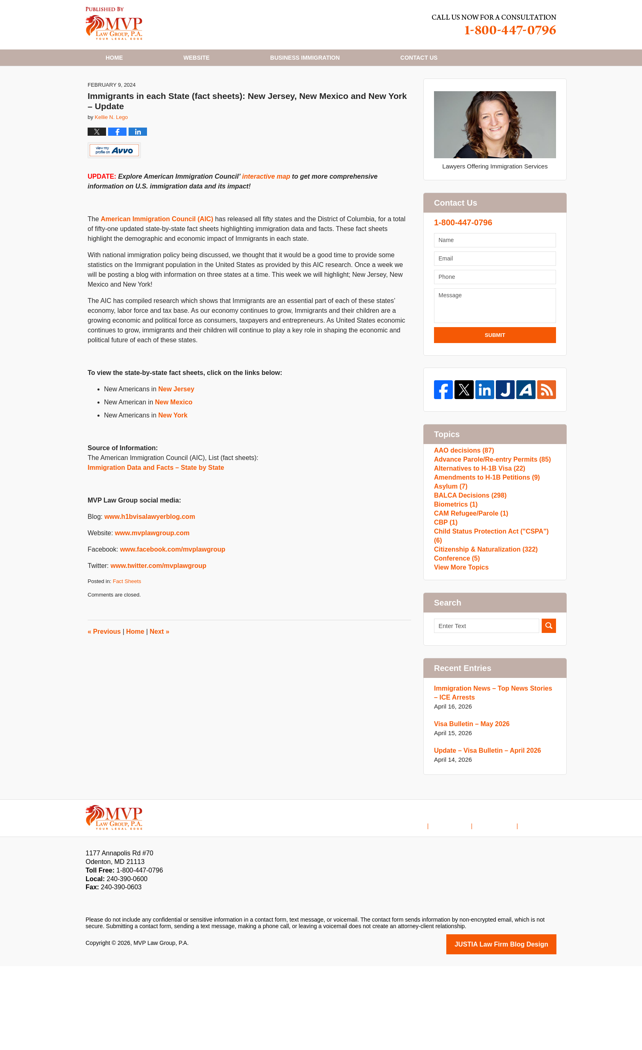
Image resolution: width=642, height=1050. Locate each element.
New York (173, 456)
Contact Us (502, 904)
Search (549, 711)
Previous (104, 672)
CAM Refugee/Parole (469, 584)
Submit (495, 376)
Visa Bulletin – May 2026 (469, 808)
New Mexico (174, 443)
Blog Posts (542, 904)
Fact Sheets (127, 622)
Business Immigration (305, 57)
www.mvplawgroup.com (152, 573)
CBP (445, 598)
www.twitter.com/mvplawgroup (158, 606)
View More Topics (459, 650)
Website (196, 57)
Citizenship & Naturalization (482, 624)
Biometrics (454, 571)
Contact (419, 57)
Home (114, 57)
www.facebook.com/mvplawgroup (172, 590)
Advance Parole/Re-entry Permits (489, 506)
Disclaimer (462, 904)
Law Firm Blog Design (517, 1028)
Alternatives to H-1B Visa (477, 519)
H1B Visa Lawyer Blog (114, 23)
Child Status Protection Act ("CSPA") (492, 611)
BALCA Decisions (468, 558)
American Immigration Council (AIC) (157, 259)
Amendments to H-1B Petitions (483, 532)
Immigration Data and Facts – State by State (156, 508)
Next (160, 672)
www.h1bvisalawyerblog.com (149, 557)
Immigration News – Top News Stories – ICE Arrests (492, 778)
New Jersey (176, 429)
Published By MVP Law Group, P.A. (494, 24)
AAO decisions (462, 493)
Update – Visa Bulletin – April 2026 (484, 835)
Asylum (450, 545)
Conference (455, 637)
